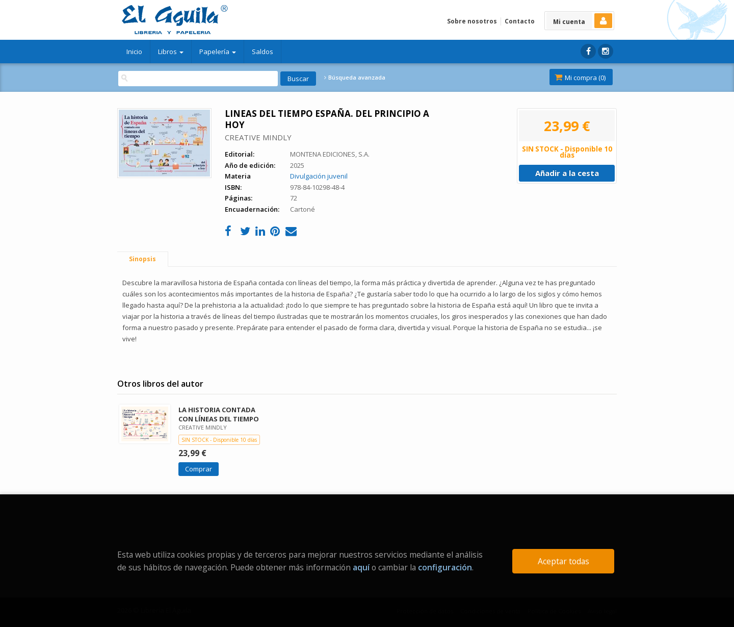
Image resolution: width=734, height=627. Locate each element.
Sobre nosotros (472, 21)
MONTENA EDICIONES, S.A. (330, 154)
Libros (171, 51)
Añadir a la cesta (567, 173)
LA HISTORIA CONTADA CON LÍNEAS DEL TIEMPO (218, 414)
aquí (361, 567)
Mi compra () (580, 77)
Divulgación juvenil (319, 176)
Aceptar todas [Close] (563, 561)
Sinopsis (142, 259)
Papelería (217, 51)
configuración (445, 567)
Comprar (198, 468)
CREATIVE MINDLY (258, 137)
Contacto (520, 21)
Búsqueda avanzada (354, 77)
